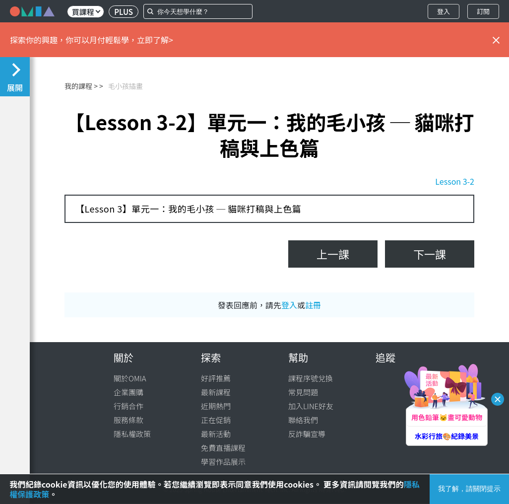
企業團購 (128, 392)
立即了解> (155, 40)
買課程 (86, 11)
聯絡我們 (303, 420)
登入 (443, 11)
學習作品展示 (223, 461)
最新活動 (216, 434)
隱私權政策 (132, 434)
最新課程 (216, 392)
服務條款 (128, 420)
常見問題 (303, 392)
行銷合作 (128, 406)
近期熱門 (216, 406)
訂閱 (483, 11)
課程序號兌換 (310, 378)
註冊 (313, 305)
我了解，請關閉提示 (469, 489)
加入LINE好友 (310, 406)
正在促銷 (216, 420)
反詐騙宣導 (306, 434)
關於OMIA (130, 378)
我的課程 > (81, 86)
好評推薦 (216, 378)
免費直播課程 (223, 447)
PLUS (123, 11)
